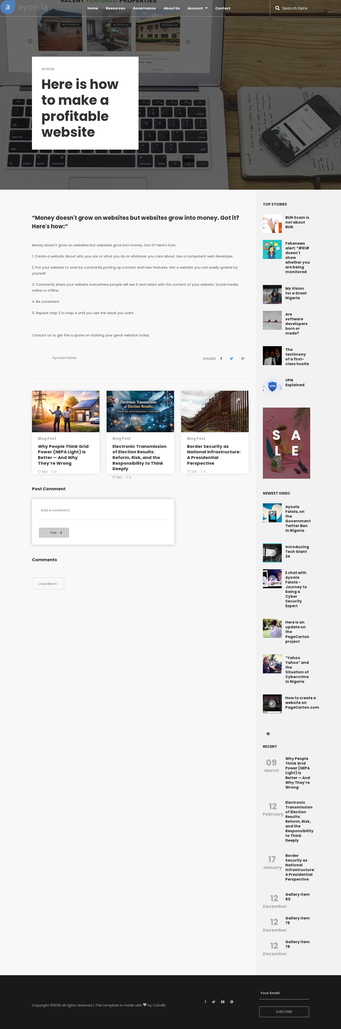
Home (92, 8)
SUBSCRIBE (284, 1011)
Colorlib (159, 1005)
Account (197, 8)
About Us (172, 8)
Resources (115, 8)
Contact (222, 8)
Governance (144, 8)
